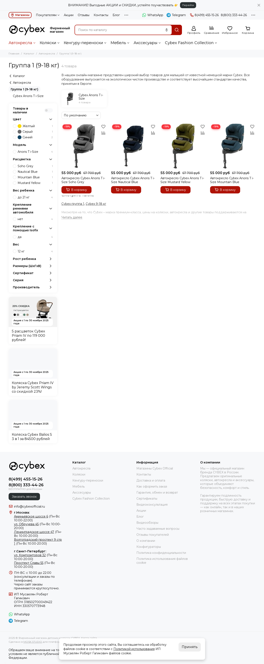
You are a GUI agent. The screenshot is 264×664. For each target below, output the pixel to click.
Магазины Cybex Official (154, 468)
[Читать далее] (71, 217)
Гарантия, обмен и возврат (157, 492)
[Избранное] (230, 30)
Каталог (29, 53)
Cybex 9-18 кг (96, 204)
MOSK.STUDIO (32, 641)
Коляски (48, 42)
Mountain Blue (35, 177)
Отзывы (83, 15)
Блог (116, 15)
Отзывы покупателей (152, 535)
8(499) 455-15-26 (204, 15)
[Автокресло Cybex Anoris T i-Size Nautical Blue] (133, 146)
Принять (190, 647)
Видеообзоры (147, 523)
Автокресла (20, 42)
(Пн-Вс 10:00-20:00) (38, 534)
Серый (35, 132)
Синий (35, 137)
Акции (68, 15)
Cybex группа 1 (72, 204)
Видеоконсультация (152, 504)
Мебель (118, 42)
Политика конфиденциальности (161, 553)
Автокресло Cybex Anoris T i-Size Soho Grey (83, 180)
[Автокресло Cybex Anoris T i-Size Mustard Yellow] (183, 146)
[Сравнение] (211, 30)
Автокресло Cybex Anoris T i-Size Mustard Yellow (182, 180)
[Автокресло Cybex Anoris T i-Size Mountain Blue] (232, 146)
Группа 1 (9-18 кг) (24, 89)
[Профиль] (193, 30)
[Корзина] (247, 30)
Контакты (101, 15)
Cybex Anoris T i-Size (28, 96)
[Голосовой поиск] (166, 30)
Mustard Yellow (35, 183)
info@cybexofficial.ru (29, 506)
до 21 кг (35, 197)
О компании (145, 541)
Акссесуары (145, 42)
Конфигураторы (148, 547)
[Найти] (177, 30)
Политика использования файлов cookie (162, 561)
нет (35, 219)
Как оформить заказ (151, 486)
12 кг (35, 251)
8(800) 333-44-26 (234, 15)
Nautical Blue (35, 172)
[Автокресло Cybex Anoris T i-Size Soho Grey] (84, 146)
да (35, 237)
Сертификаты (146, 498)
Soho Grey (35, 166)
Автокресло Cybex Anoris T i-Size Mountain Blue (232, 180)
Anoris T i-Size (35, 152)
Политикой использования (134, 649)
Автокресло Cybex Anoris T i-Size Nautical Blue (133, 180)
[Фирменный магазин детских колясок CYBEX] (27, 30)
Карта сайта (89, 637)
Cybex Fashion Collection (189, 42)
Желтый (35, 126)
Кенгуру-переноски (83, 42)
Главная (14, 53)
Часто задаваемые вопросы (157, 529)
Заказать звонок (24, 497)
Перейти (188, 5)
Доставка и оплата (150, 480)
